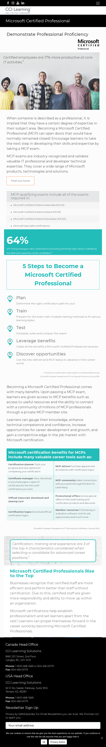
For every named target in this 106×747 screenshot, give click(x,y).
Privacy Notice (57, 742)
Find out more (20, 180)
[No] (101, 738)
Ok (44, 742)
